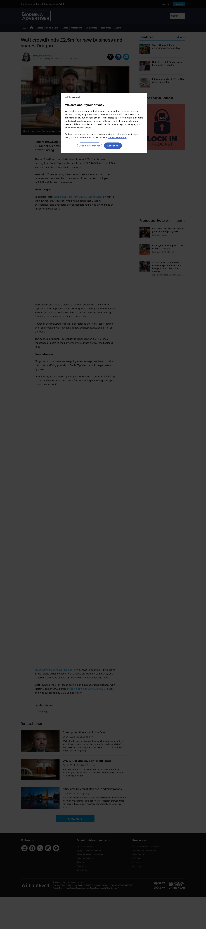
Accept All (113, 145)
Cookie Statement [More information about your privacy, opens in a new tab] (117, 137)
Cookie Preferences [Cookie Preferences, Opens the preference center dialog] (89, 145)
